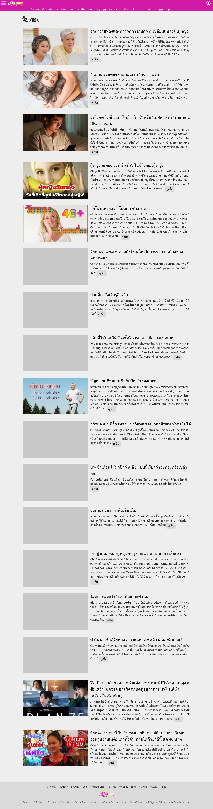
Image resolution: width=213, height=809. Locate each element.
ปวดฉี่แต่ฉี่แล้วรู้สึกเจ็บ (109, 295)
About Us (121, 802)
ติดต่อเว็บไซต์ (136, 802)
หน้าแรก (34, 9)
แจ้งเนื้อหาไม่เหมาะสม (179, 802)
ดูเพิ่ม (95, 59)
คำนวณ (136, 9)
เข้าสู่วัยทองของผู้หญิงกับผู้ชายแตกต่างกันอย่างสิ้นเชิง (135, 553)
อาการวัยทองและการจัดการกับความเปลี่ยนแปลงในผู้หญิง (139, 31)
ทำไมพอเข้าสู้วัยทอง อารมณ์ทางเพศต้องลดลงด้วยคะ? (136, 640)
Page (160, 10)
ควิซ (126, 9)
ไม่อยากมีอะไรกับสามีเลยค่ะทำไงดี (119, 597)
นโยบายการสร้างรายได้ (102, 802)
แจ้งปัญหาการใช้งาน (156, 802)
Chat (71, 10)
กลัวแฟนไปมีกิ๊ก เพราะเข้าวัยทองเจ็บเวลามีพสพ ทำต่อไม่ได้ (140, 424)
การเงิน (149, 9)
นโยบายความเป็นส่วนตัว (58, 802)
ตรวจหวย (114, 9)
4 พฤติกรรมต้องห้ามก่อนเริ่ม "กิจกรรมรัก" (125, 74)
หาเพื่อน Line (85, 9)
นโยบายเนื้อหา (81, 802)
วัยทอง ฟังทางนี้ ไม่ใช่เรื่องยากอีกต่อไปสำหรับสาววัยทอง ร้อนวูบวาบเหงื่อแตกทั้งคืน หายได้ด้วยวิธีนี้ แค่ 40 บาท (138, 736)
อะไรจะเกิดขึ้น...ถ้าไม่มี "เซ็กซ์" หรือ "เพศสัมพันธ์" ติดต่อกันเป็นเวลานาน (140, 120)
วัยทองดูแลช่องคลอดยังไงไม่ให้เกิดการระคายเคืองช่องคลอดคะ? (136, 255)
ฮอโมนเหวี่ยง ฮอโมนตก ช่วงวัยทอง (120, 209)
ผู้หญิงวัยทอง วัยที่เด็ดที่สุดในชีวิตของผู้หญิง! (127, 165)
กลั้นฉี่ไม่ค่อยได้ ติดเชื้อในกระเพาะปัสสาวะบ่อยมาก (133, 338)
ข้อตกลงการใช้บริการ (33, 802)
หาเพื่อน (61, 9)
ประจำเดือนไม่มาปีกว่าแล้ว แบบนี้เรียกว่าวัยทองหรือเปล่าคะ (138, 470)
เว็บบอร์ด (47, 9)
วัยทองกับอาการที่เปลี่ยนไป (113, 510)
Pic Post (101, 10)
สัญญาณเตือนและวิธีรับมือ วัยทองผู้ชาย (124, 381)
